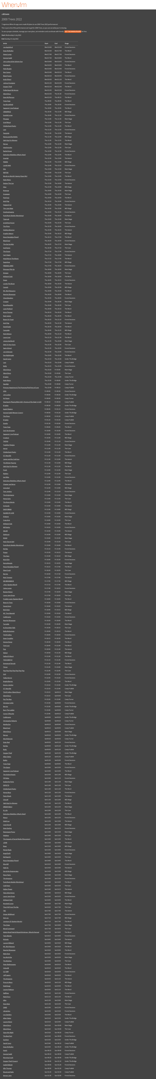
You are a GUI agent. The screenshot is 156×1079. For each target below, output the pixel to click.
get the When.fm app (73, 32)
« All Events (5, 14)
